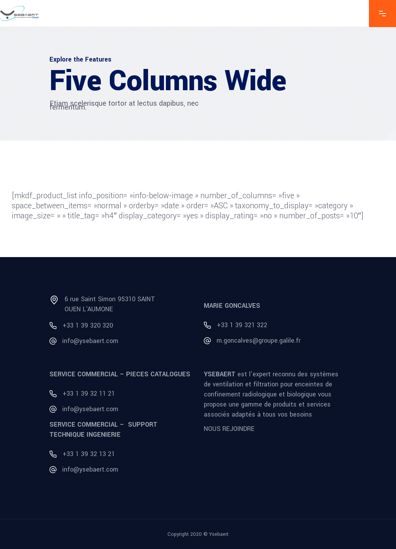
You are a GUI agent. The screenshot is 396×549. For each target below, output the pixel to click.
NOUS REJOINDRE (229, 428)
